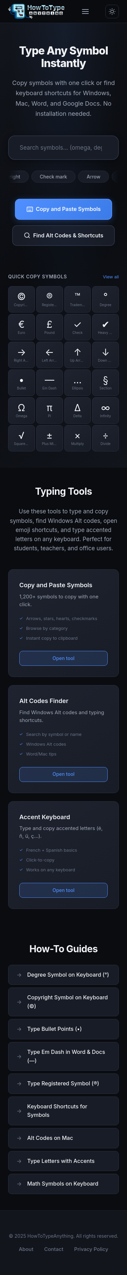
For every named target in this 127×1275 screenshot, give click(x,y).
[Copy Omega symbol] (21, 410)
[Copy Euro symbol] (21, 327)
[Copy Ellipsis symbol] (77, 382)
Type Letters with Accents (60, 1160)
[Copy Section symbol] (105, 382)
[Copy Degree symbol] (105, 299)
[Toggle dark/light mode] (112, 11)
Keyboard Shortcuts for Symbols (57, 1111)
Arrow (97, 176)
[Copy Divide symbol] (105, 438)
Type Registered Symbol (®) (63, 1083)
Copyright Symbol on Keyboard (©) (67, 1002)
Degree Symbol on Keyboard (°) (68, 974)
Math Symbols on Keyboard (62, 1183)
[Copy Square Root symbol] (21, 438)
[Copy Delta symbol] (77, 410)
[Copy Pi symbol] (49, 410)
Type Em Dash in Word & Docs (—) (66, 1056)
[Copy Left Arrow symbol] (49, 355)
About (26, 1249)
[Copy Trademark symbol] (77, 299)
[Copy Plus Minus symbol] (49, 438)
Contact (54, 1249)
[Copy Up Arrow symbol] (77, 355)
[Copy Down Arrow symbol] (105, 355)
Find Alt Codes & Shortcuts (63, 235)
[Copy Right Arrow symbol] (21, 355)
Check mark (56, 176)
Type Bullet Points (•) (54, 1028)
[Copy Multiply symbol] (77, 438)
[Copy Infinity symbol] (105, 410)
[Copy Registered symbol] (49, 299)
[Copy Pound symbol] (49, 327)
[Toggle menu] (85, 11)
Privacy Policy (91, 1249)
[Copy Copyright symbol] (21, 299)
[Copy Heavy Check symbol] (105, 327)
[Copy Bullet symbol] (21, 382)
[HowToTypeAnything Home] (36, 11)
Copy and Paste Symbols (63, 209)
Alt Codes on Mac (50, 1137)
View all (111, 276)
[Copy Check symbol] (77, 327)
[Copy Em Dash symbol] (49, 382)
